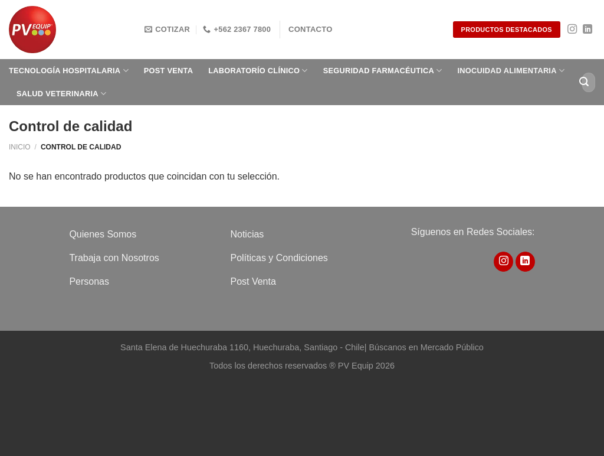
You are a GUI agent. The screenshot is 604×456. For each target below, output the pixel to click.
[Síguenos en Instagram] (572, 29)
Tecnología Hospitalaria (69, 70)
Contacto (310, 29)
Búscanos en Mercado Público (426, 347)
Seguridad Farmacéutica (382, 70)
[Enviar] (584, 82)
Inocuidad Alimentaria (511, 70)
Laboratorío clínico (258, 70)
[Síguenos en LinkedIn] (587, 29)
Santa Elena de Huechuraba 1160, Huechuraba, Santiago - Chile (242, 347)
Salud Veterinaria (61, 93)
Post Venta (168, 70)
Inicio (20, 147)
